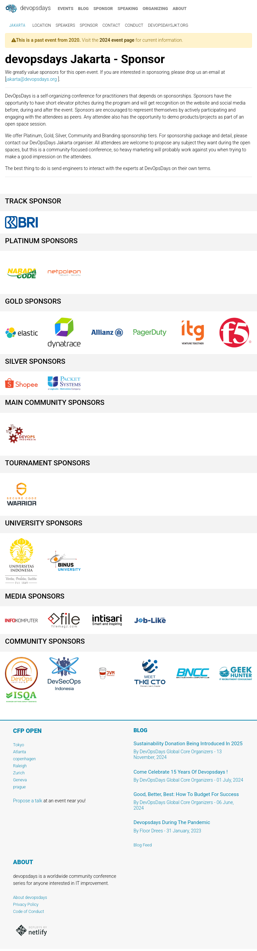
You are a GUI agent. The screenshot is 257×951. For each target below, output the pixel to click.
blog (83, 8)
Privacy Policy (25, 904)
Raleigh (20, 765)
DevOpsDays (28, 9)
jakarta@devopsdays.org (31, 79)
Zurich (19, 772)
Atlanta (19, 751)
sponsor (103, 8)
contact (111, 25)
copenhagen (24, 758)
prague (19, 786)
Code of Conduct (28, 911)
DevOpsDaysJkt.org (168, 25)
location (41, 25)
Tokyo (18, 744)
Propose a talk (27, 800)
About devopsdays (30, 897)
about (180, 8)
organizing (155, 8)
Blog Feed (143, 844)
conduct (134, 25)
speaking (128, 8)
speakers (65, 25)
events (66, 8)
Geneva (20, 779)
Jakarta (17, 25)
